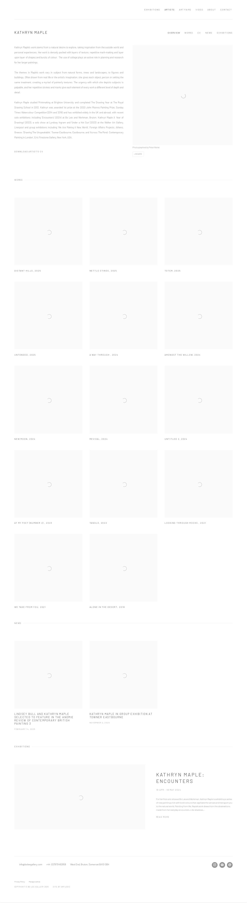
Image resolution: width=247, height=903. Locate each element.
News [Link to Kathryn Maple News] (208, 33)
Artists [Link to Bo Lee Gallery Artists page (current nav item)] (170, 9)
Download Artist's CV (31, 152)
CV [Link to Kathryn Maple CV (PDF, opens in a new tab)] (199, 33)
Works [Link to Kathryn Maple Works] (189, 33)
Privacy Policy (19, 882)
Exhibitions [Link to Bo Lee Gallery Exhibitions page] (152, 9)
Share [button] (138, 154)
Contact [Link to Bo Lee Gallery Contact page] (226, 9)
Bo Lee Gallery (50, 10)
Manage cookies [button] (34, 882)
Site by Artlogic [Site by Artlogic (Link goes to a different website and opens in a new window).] (61, 887)
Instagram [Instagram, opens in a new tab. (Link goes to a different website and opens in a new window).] (215, 865)
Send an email (230, 865)
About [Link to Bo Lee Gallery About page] (212, 9)
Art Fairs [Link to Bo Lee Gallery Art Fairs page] (185, 9)
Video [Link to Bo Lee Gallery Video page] (199, 9)
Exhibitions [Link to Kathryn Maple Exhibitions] (225, 33)
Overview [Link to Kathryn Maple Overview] (174, 33)
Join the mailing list (222, 865)
